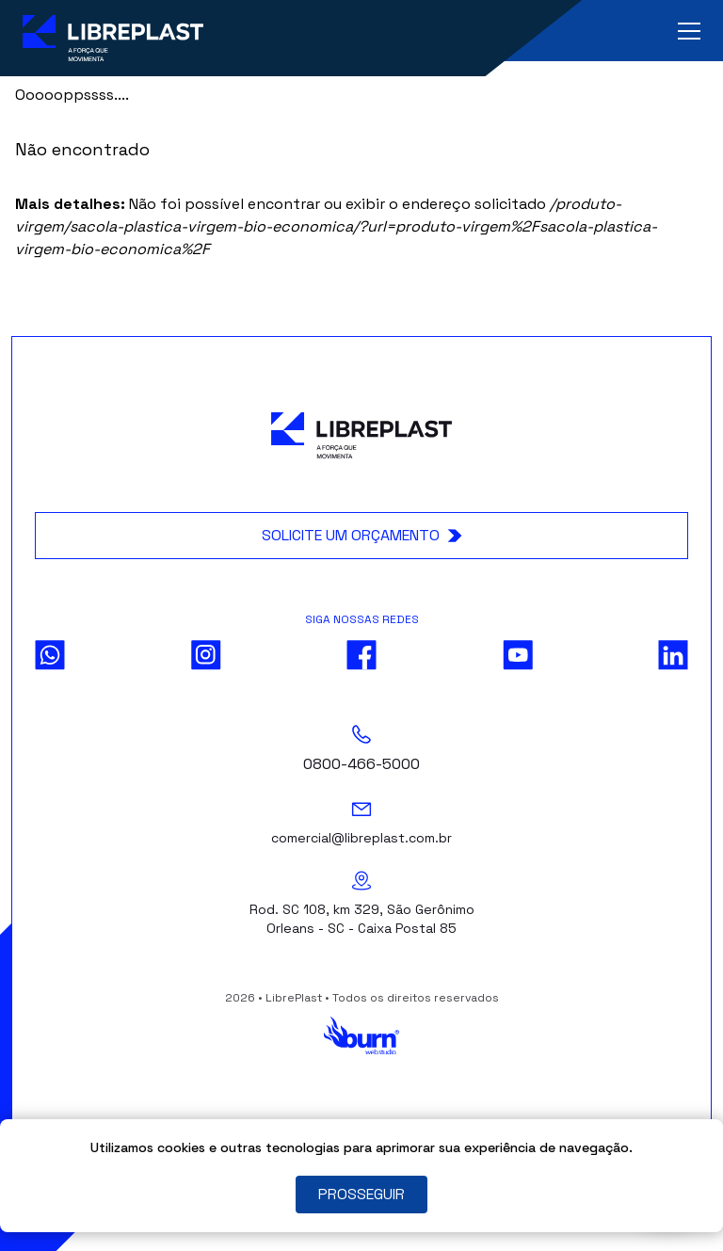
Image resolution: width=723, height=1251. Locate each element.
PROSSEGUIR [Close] (361, 1194)
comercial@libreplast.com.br (361, 837)
